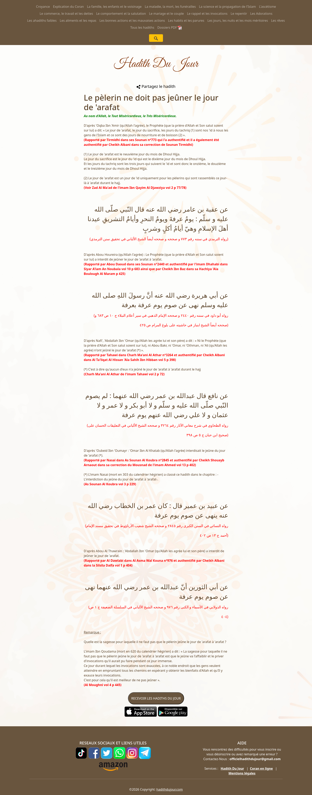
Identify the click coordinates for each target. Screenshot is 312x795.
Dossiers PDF (169, 27)
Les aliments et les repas (78, 20)
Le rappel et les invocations (207, 13)
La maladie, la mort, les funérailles (170, 6)
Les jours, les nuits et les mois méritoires (238, 20)
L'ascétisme (267, 6)
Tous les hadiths (142, 27)
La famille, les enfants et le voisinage (114, 6)
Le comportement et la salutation (121, 13)
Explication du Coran (68, 6)
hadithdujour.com (169, 789)
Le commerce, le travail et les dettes (66, 13)
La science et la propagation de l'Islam (227, 6)
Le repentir (239, 13)
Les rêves (278, 20)
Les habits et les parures (186, 20)
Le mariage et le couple (166, 13)
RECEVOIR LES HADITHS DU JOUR (156, 698)
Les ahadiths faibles (42, 20)
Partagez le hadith (155, 86)
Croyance (43, 6)
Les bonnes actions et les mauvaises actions (132, 20)
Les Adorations (261, 13)
